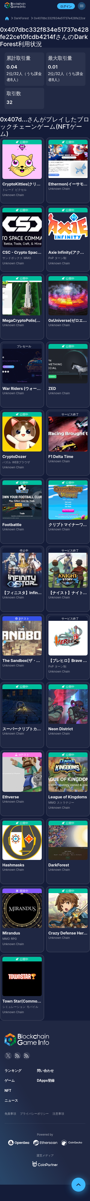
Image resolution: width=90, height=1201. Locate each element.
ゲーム (10, 1080)
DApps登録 (45, 1080)
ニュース (11, 1100)
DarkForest (21, 18)
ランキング (13, 1070)
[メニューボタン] (81, 6)
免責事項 (10, 1113)
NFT (8, 1090)
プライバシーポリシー (34, 1113)
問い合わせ (45, 1070)
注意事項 (58, 1113)
